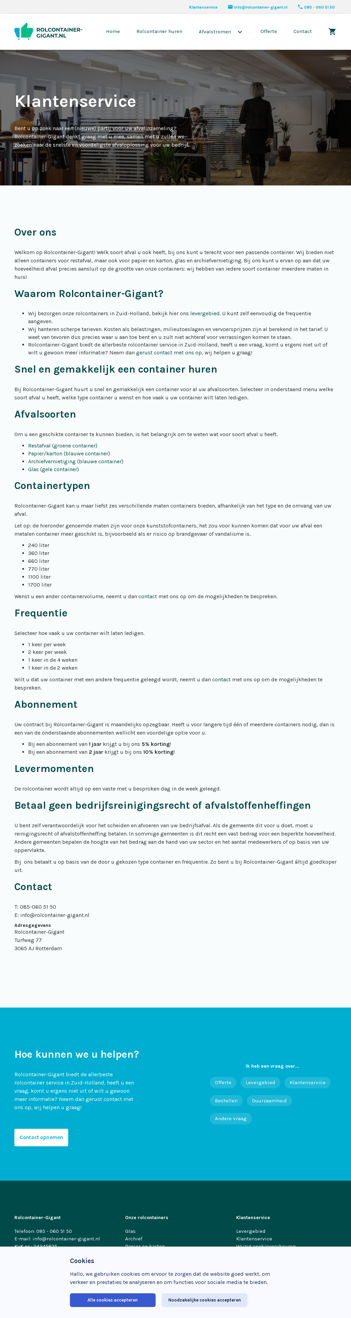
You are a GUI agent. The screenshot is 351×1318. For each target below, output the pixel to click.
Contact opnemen (41, 1137)
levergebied (205, 313)
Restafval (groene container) (62, 445)
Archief (133, 1239)
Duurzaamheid (269, 1101)
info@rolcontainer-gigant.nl (258, 7)
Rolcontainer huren (159, 31)
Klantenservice (203, 7)
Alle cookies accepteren (112, 1300)
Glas (130, 1231)
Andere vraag (231, 1118)
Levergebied (260, 1082)
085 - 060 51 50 (316, 7)
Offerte (269, 31)
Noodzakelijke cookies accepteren (205, 1300)
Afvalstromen (221, 32)
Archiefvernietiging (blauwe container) (75, 461)
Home (113, 31)
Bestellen (226, 1101)
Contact (302, 31)
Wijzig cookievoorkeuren (266, 1246)
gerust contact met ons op (168, 352)
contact (147, 596)
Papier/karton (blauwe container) (69, 453)
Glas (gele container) (53, 469)
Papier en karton (145, 1246)
